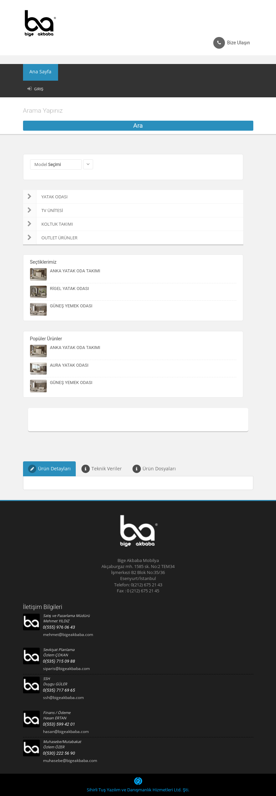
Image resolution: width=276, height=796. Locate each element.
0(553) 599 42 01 (59, 724)
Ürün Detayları (49, 469)
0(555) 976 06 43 (59, 627)
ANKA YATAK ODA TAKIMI (75, 270)
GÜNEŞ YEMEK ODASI (71, 305)
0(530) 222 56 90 (59, 753)
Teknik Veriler (101, 469)
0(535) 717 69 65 (59, 690)
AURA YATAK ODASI (69, 365)
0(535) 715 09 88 (59, 661)
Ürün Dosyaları (154, 469)
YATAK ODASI (45, 196)
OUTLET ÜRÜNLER (50, 237)
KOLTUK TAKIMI (48, 224)
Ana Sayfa (37, 72)
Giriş (38, 88)
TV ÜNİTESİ (43, 210)
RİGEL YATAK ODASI (69, 288)
